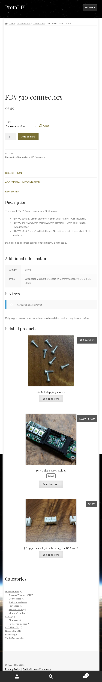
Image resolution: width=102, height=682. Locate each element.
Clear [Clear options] (46, 125)
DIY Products (23, 23)
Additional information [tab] (22, 182)
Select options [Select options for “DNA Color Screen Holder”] (51, 483)
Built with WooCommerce (37, 669)
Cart (78, 674)
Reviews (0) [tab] (12, 191)
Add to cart (28, 136)
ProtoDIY (15, 7)
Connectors (39, 23)
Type (8, 121)
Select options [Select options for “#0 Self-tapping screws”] (51, 398)
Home (12, 23)
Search (51, 676)
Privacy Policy (13, 669)
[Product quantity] (10, 136)
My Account (17, 676)
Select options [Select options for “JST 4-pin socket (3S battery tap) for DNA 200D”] (51, 554)
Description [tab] (13, 172)
